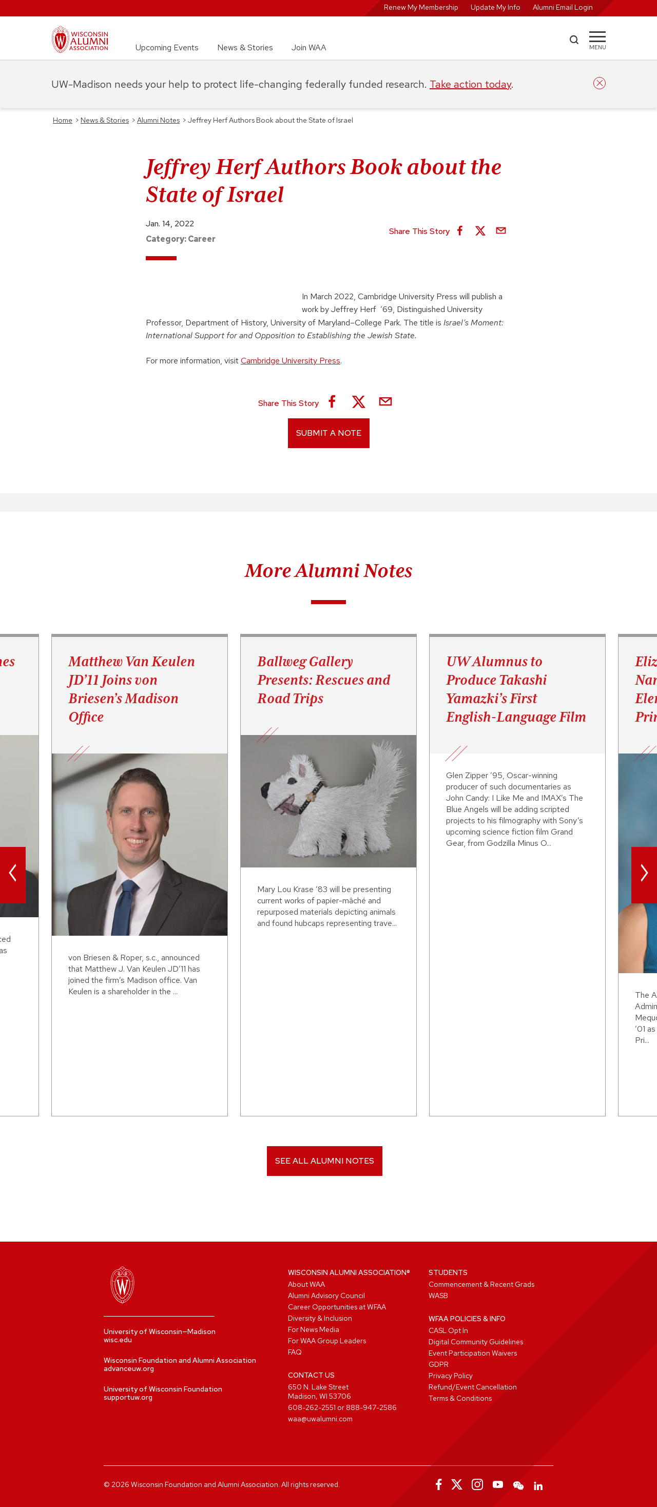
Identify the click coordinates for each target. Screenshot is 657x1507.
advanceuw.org (129, 1368)
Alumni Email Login (563, 7)
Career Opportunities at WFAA (337, 1306)
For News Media (313, 1329)
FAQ (295, 1352)
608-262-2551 (312, 1407)
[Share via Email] (501, 231)
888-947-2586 (371, 1407)
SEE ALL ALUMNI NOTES (324, 1160)
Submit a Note (328, 433)
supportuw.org (128, 1397)
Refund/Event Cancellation (473, 1387)
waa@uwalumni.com (320, 1418)
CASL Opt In (448, 1330)
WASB (438, 1295)
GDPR (439, 1364)
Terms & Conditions (460, 1398)
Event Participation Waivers (473, 1353)
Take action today (470, 84)
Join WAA (309, 47)
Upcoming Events (167, 47)
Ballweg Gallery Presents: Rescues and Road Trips (323, 679)
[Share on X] (480, 231)
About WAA (306, 1284)
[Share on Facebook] (460, 231)
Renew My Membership (421, 7)
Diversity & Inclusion (320, 1318)
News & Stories (245, 47)
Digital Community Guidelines (476, 1341)
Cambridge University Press (290, 360)
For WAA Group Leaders (327, 1340)
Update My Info (495, 7)
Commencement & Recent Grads (481, 1284)
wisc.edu (118, 1339)
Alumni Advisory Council (326, 1295)
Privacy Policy (451, 1375)
